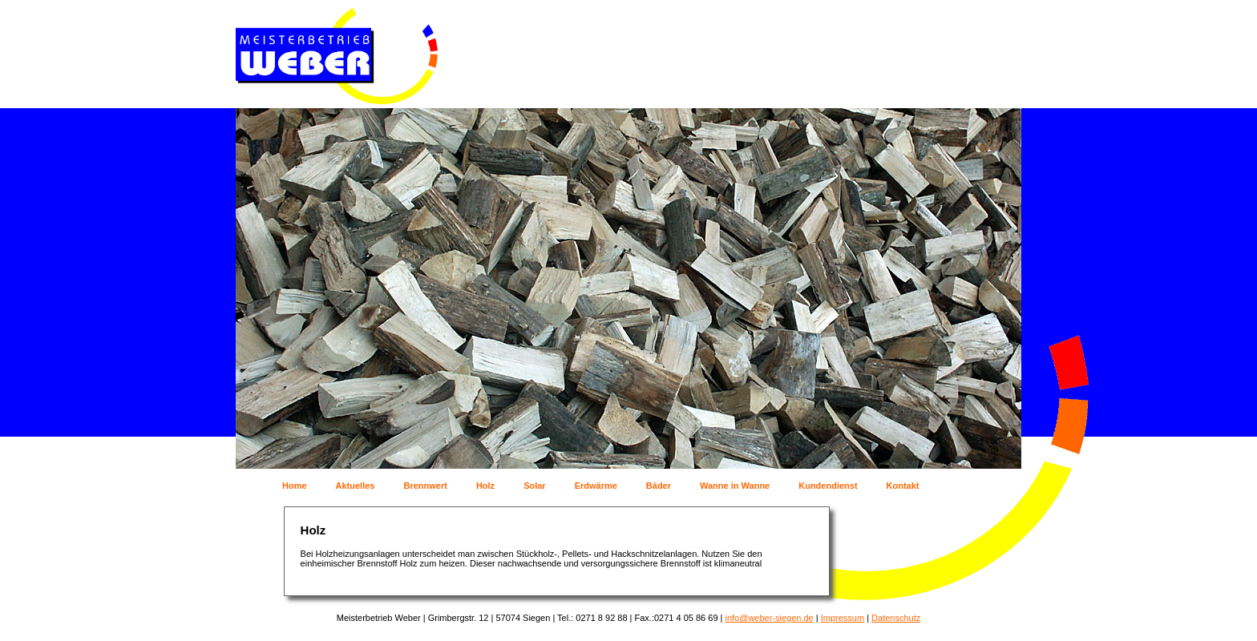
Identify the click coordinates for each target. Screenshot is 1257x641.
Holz (485, 485)
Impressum (842, 618)
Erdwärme (596, 485)
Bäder (658, 485)
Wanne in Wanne (735, 485)
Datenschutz (895, 618)
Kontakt (903, 485)
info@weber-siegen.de (769, 618)
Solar (534, 485)
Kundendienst (827, 485)
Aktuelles (355, 485)
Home (294, 485)
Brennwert (425, 485)
